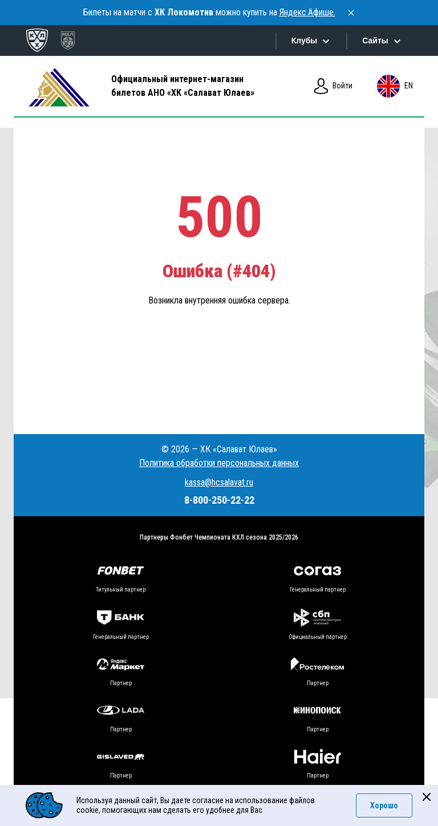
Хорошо (384, 805)
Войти (333, 86)
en (394, 86)
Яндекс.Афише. (307, 12)
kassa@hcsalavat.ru (219, 482)
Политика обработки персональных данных (219, 462)
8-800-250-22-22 (219, 500)
